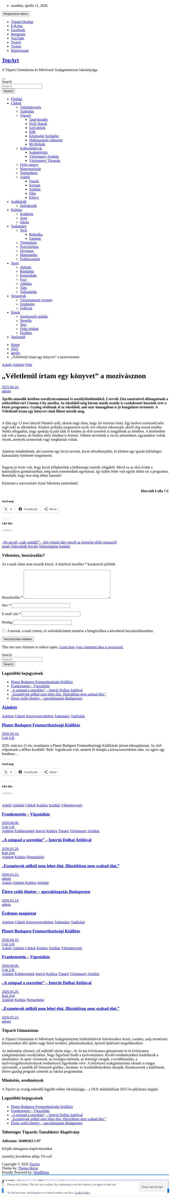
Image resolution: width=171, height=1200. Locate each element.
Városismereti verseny (36, 300)
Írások (15, 312)
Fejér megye (29, 165)
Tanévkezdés (38, 119)
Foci (23, 279)
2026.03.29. (10, 854)
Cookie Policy (82, 1192)
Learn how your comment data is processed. (91, 652)
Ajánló (25, 177)
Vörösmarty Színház (44, 156)
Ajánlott (18, 365)
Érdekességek (30, 259)
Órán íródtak (29, 329)
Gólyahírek (37, 128)
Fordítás (26, 333)
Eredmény (27, 304)
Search (7, 82)
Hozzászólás (12, 603)
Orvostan (26, 251)
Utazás (34, 181)
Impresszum (20, 50)
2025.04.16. (10, 387)
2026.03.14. (10, 906)
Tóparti (25, 115)
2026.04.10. (10, 739)
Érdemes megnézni (19, 918)
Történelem (28, 243)
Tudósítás (27, 111)
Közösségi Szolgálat (44, 136)
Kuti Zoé (8, 858)
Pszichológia (29, 247)
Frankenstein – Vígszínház (30, 691)
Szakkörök (18, 201)
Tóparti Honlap (22, 22)
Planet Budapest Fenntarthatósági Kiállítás (42, 687)
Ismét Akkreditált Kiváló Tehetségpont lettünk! (36, 546)
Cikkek (16, 103)
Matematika (28, 255)
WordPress (41, 1178)
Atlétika (26, 284)
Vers (23, 325)
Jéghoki (25, 267)
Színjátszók (28, 206)
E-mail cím (11, 619)
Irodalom (26, 214)
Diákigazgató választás (46, 140)
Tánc (23, 288)
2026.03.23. (10, 880)
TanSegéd (18, 337)
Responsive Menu (16, 13)
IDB (32, 132)
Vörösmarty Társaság (44, 160)
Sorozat (34, 185)
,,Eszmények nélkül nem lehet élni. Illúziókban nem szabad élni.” (58, 700)
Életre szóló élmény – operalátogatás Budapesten (46, 704)
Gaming (35, 238)
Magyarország (30, 169)
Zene (23, 218)
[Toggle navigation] (3, 79)
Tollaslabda (28, 292)
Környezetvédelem (40, 722)
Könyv (34, 197)
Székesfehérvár (31, 148)
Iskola (24, 222)
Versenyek (18, 296)
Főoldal (16, 99)
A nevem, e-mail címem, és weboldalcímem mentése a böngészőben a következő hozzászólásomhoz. (80, 636)
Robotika (36, 234)
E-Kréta (17, 26)
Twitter (16, 46)
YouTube (17, 38)
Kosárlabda (28, 275)
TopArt (10, 60)
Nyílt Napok (38, 124)
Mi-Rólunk (37, 144)
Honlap (7, 628)
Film (32, 193)
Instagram (18, 34)
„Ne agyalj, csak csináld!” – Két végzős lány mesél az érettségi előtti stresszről (59, 542)
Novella (26, 320)
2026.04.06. (10, 828)
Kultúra (16, 210)
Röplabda (27, 271)
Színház (35, 189)
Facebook (18, 30)
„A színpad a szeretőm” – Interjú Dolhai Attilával (47, 696)
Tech (23, 230)
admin (6, 391)
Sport (15, 263)
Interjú (40, 836)
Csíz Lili (8, 743)
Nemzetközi (29, 173)
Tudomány (19, 226)
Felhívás (26, 308)
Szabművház (38, 152)
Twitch (16, 42)
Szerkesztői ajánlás (34, 316)
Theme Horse (28, 1174)
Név (6, 611)
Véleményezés (30, 107)
